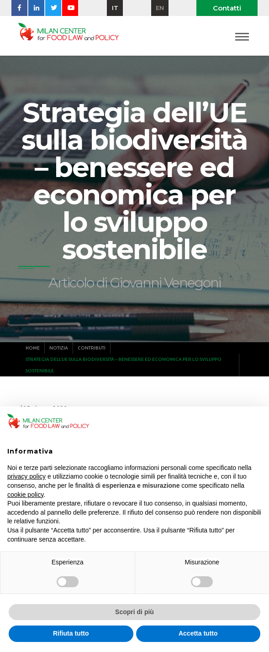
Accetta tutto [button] (198, 633)
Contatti (227, 8)
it (115, 7)
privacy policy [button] (26, 476)
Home (33, 347)
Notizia (58, 347)
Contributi (91, 347)
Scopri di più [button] (134, 611)
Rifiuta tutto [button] (71, 633)
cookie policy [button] (25, 494)
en (160, 7)
